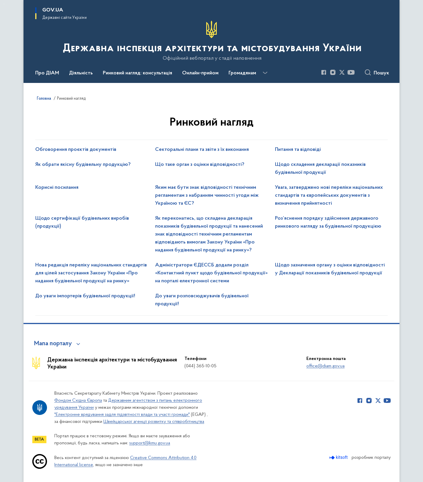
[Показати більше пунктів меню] (265, 73)
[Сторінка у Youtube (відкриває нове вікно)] (351, 72)
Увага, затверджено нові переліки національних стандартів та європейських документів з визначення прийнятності (329, 195)
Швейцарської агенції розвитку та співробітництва (153, 421)
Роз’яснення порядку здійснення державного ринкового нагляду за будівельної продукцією (328, 222)
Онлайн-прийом (200, 73)
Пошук (381, 73)
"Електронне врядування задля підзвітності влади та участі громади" (122, 414)
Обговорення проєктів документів (75, 149)
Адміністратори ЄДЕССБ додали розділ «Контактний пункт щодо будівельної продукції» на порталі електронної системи (211, 273)
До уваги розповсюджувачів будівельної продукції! (202, 300)
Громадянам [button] (242, 73)
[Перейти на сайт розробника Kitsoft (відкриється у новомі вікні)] (339, 457)
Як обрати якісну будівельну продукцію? (83, 164)
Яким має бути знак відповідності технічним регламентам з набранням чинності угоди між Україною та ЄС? (206, 195)
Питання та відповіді (298, 149)
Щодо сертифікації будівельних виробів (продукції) (82, 222)
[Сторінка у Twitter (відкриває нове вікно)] (341, 72)
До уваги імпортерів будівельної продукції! (85, 296)
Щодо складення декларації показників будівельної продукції (320, 168)
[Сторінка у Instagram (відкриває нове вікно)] (332, 72)
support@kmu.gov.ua (149, 443)
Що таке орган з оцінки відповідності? (199, 164)
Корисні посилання (56, 187)
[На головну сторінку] (211, 41)
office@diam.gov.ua (325, 366)
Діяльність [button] (81, 73)
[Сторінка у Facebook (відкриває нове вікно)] (323, 72)
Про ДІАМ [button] (47, 73)
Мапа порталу (53, 344)
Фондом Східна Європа (78, 400)
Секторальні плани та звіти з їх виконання (202, 149)
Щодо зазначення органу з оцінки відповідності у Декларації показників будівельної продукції (330, 269)
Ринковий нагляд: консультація (137, 73)
